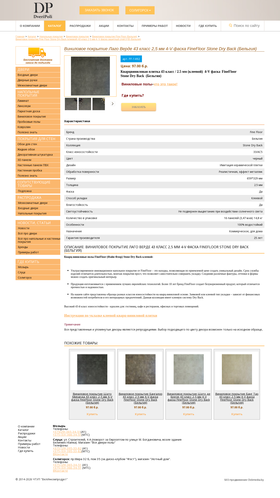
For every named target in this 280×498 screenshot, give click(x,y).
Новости (183, 25)
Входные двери (28, 74)
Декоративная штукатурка (35, 154)
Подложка (25, 191)
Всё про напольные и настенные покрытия (39, 240)
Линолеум (24, 106)
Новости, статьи (34, 222)
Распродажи (80, 25)
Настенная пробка (30, 170)
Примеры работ (155, 25)
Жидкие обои (26, 149)
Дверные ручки (27, 80)
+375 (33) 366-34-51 (67, 435)
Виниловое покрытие (32, 116)
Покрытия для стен (36, 138)
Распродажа (29, 197)
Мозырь (23, 267)
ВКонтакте (60, 454)
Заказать (139, 107)
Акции (104, 25)
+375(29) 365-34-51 (67, 432)
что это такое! (165, 84)
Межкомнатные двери (32, 85)
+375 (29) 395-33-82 (67, 448)
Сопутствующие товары (34, 184)
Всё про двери (27, 233)
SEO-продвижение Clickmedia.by (244, 479)
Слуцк (21, 272)
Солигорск (25, 277)
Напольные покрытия (28, 93)
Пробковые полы (29, 121)
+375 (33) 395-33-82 (67, 451)
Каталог (54, 25)
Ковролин (24, 127)
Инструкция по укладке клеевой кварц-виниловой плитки (110, 315)
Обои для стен (27, 144)
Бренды (23, 247)
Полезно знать (27, 132)
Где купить (208, 25)
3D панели (24, 159)
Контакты (125, 25)
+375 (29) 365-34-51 (67, 465)
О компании (30, 25)
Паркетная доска (29, 111)
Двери (23, 69)
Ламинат (23, 100)
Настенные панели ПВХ (33, 165)
